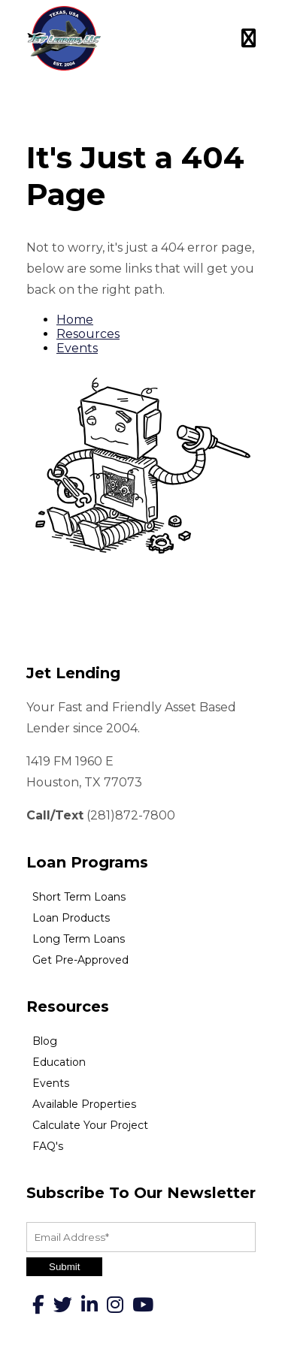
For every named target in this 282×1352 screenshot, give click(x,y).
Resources (88, 334)
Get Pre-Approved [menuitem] (80, 960)
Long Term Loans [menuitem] (78, 939)
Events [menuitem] (50, 1083)
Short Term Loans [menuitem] (79, 897)
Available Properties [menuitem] (84, 1104)
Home (74, 319)
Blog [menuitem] (44, 1041)
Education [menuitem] (59, 1062)
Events (77, 348)
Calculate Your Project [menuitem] (90, 1125)
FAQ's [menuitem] (47, 1146)
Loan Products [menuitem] (71, 918)
